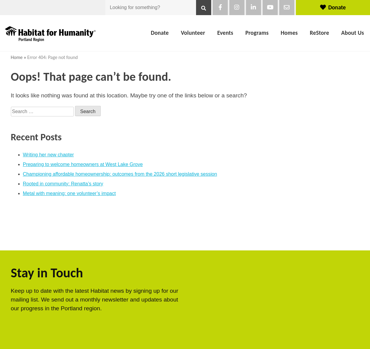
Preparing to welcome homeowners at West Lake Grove (83, 164)
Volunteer (193, 32)
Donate (333, 7)
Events (225, 32)
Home (17, 57)
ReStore (319, 32)
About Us (352, 32)
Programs (257, 32)
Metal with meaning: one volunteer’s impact (69, 193)
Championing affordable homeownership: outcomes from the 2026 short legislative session (120, 174)
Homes (289, 32)
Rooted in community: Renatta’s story (63, 183)
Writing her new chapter (48, 154)
